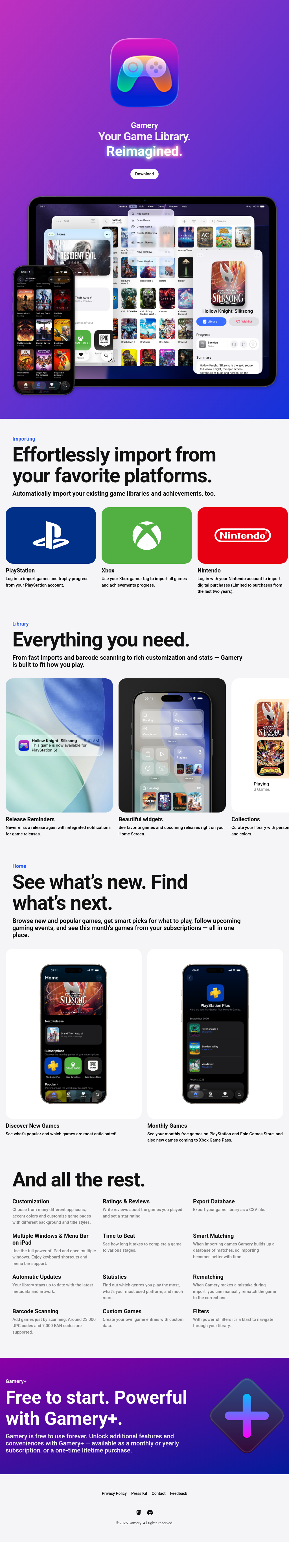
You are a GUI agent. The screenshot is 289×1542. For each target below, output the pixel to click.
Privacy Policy (114, 1493)
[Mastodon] (139, 1512)
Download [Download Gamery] (144, 174)
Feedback (178, 1493)
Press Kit (139, 1493)
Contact (158, 1493)
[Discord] (150, 1512)
